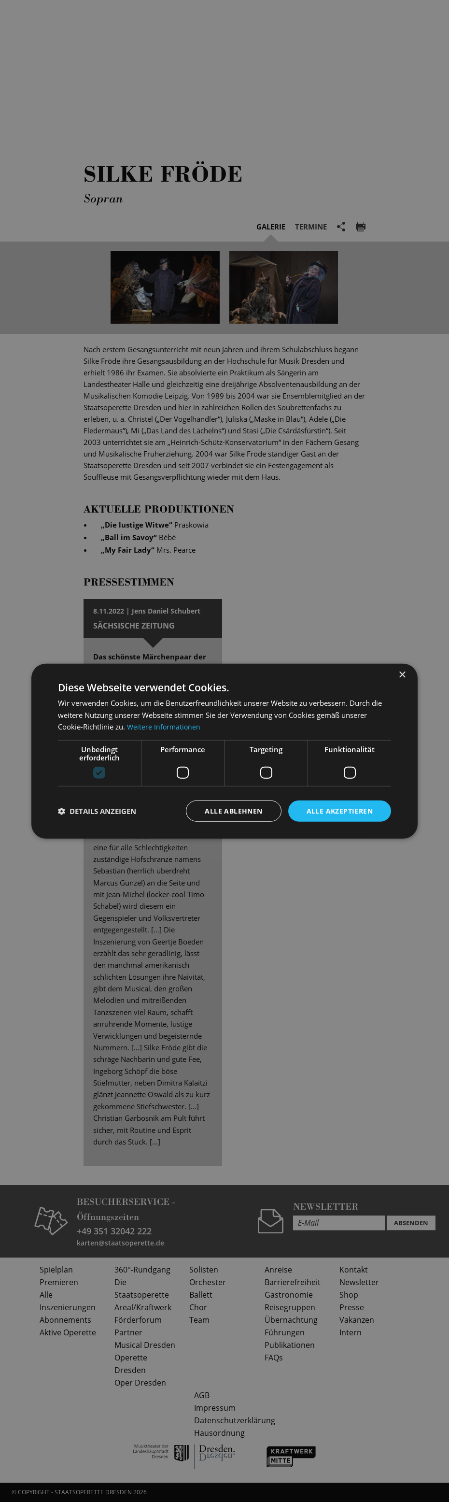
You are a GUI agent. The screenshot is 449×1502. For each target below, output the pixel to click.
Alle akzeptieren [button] (340, 810)
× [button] (402, 674)
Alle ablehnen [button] (233, 810)
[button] (97, 811)
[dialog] (224, 751)
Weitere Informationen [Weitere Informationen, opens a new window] (164, 726)
